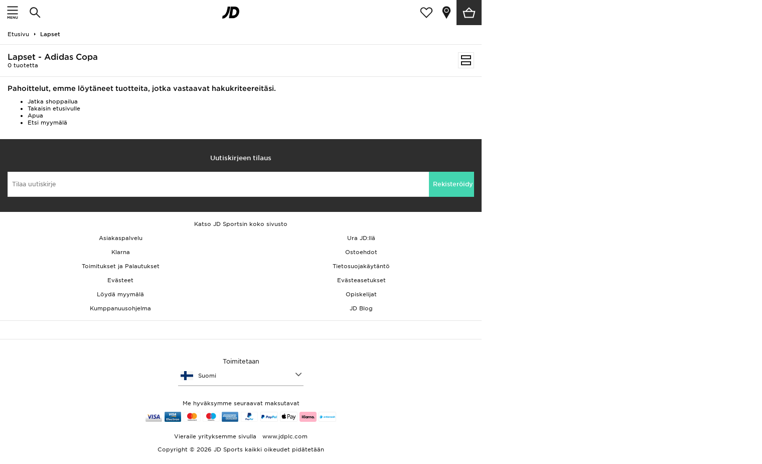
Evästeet (120, 280)
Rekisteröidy (453, 184)
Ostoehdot (361, 252)
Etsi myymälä (47, 122)
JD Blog (361, 308)
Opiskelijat (361, 294)
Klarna (120, 252)
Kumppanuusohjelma (120, 308)
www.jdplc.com (284, 436)
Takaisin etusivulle (54, 108)
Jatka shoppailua (53, 101)
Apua (35, 115)
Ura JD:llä (361, 238)
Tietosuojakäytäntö (361, 266)
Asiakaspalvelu (120, 238)
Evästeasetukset (361, 280)
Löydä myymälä (120, 294)
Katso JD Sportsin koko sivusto (240, 223)
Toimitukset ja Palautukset (121, 266)
